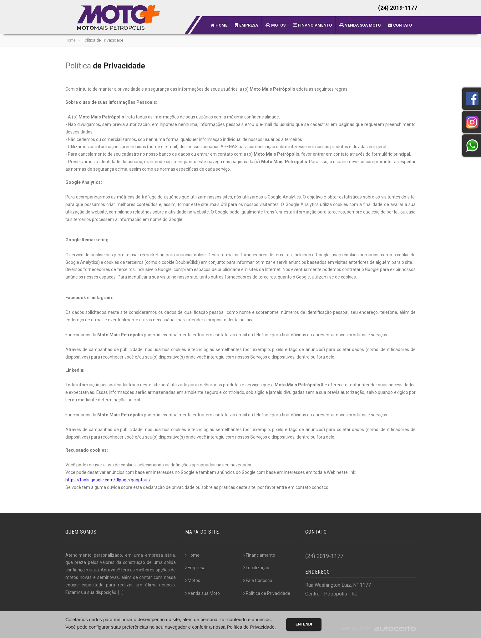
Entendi (304, 624)
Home (219, 25)
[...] (121, 592)
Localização (256, 567)
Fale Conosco (257, 580)
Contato (400, 25)
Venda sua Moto (360, 25)
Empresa (246, 25)
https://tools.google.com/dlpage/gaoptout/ (108, 479)
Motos (276, 25)
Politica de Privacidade (266, 593)
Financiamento (312, 25)
